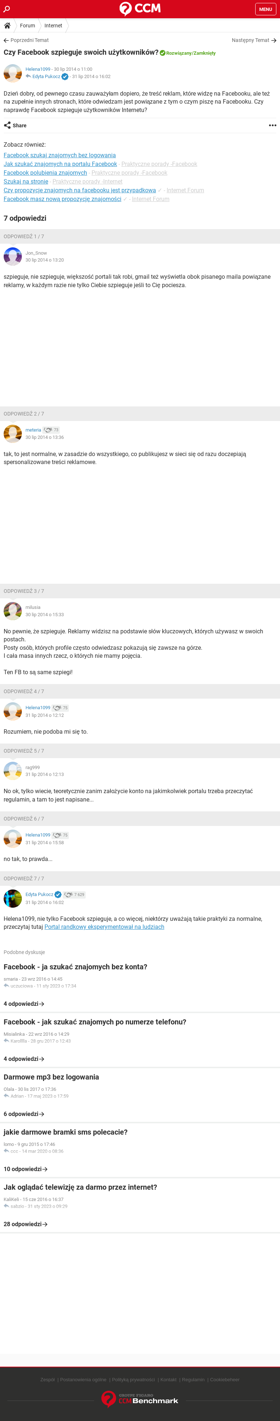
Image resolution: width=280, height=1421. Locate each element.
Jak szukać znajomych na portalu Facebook (60, 164)
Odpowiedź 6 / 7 (24, 819)
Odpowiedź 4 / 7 (24, 691)
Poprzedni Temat (30, 40)
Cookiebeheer (225, 1379)
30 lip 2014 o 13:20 (45, 260)
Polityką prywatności (133, 1379)
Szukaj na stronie (26, 181)
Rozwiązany (179, 53)
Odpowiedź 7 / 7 (24, 878)
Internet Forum (185, 190)
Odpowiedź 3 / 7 (24, 591)
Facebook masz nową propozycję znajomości (62, 199)
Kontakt (168, 1379)
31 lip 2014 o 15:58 (45, 842)
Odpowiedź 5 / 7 (24, 751)
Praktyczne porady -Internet (87, 181)
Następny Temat (250, 40)
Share (20, 125)
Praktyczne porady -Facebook (159, 164)
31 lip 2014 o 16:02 (91, 76)
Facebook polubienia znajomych (45, 172)
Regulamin (193, 1379)
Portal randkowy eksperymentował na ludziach (104, 926)
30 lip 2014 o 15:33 (45, 614)
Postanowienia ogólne (83, 1379)
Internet (53, 25)
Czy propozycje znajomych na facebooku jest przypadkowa (80, 190)
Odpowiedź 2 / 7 (24, 414)
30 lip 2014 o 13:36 (45, 437)
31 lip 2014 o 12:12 (45, 715)
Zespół (47, 1379)
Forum (27, 25)
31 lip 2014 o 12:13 (45, 774)
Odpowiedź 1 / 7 (24, 236)
